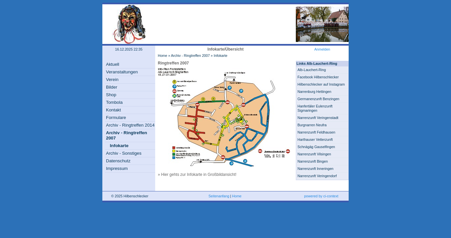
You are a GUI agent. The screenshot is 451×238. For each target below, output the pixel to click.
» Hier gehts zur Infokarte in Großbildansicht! (197, 174)
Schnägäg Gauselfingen (316, 147)
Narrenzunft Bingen (312, 161)
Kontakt (113, 109)
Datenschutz (118, 160)
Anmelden (322, 49)
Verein (112, 79)
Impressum (117, 168)
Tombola (114, 102)
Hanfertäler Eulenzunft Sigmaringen (314, 108)
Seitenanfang (219, 196)
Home (162, 56)
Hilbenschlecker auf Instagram (321, 84)
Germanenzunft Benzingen (318, 99)
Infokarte (119, 145)
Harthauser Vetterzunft (315, 139)
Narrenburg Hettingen (314, 92)
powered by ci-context (321, 196)
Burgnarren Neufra (312, 125)
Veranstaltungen (122, 71)
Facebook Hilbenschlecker (318, 77)
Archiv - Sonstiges (123, 153)
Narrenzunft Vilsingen (314, 154)
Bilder (111, 87)
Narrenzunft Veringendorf (317, 176)
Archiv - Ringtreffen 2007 (190, 56)
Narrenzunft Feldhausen (316, 132)
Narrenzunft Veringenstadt (317, 118)
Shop (111, 94)
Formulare (116, 117)
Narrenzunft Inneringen (315, 169)
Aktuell (112, 64)
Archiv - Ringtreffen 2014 (130, 125)
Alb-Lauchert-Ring (311, 70)
